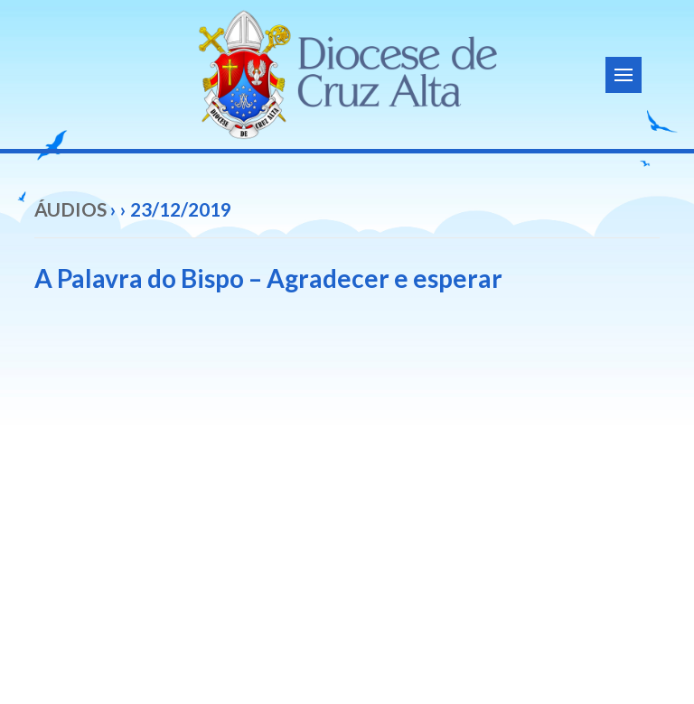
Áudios (70, 209)
